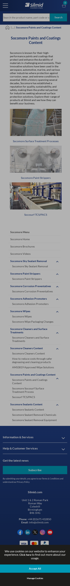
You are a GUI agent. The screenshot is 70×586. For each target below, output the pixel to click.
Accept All (35, 568)
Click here (25, 554)
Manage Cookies (35, 578)
